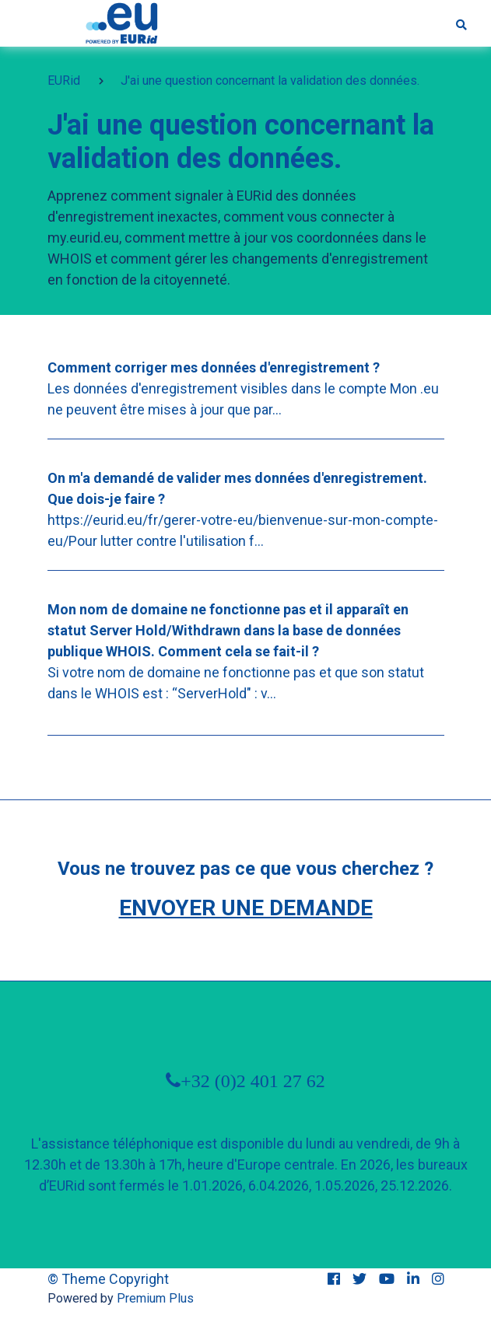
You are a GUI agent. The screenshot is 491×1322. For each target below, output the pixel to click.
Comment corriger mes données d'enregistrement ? (213, 367)
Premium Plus (155, 1298)
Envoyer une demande (246, 908)
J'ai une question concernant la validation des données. (270, 80)
